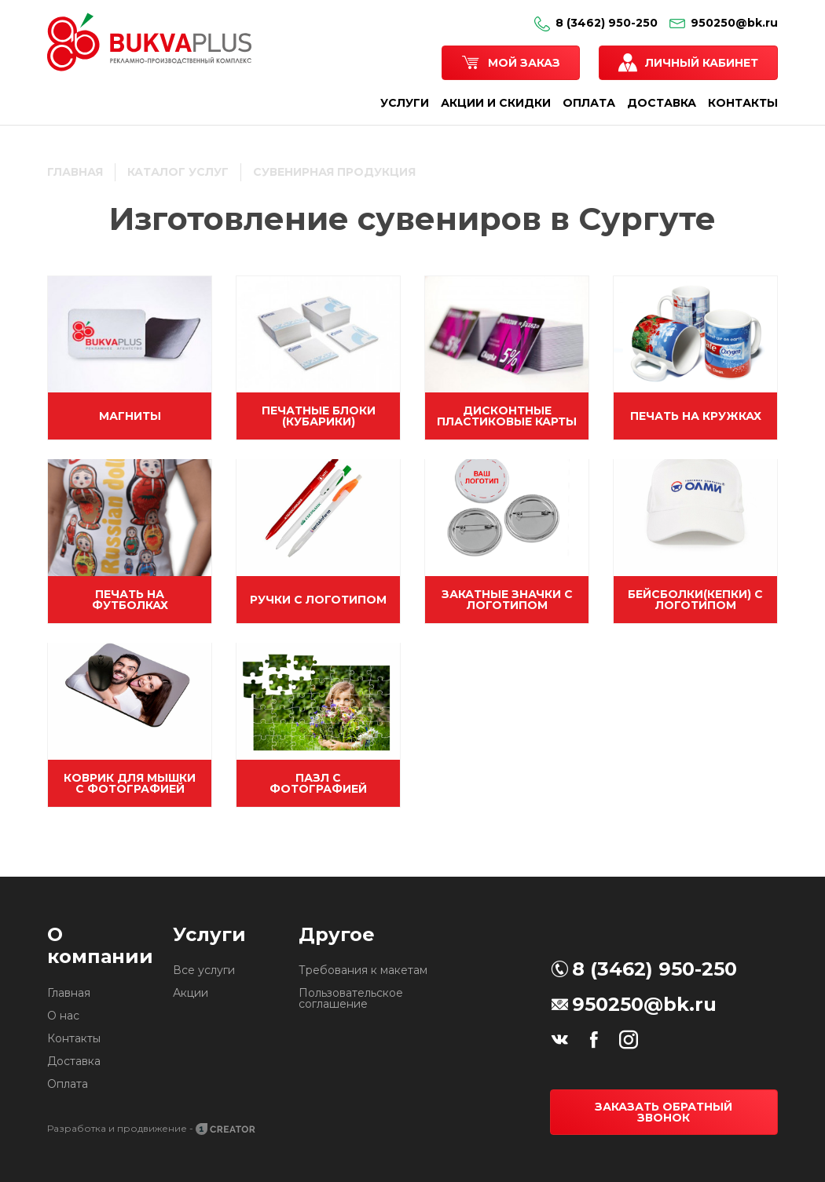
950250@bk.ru (723, 23)
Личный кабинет (701, 63)
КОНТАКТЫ (743, 103)
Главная (68, 992)
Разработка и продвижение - (152, 1128)
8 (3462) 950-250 (596, 23)
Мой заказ (524, 63)
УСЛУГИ (404, 103)
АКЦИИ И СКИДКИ (496, 103)
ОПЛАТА (589, 103)
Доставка (74, 1061)
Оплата (67, 1083)
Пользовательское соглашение (351, 998)
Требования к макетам (363, 970)
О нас (63, 1015)
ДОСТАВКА (661, 103)
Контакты (74, 1038)
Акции (190, 992)
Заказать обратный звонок (663, 1112)
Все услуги (204, 970)
